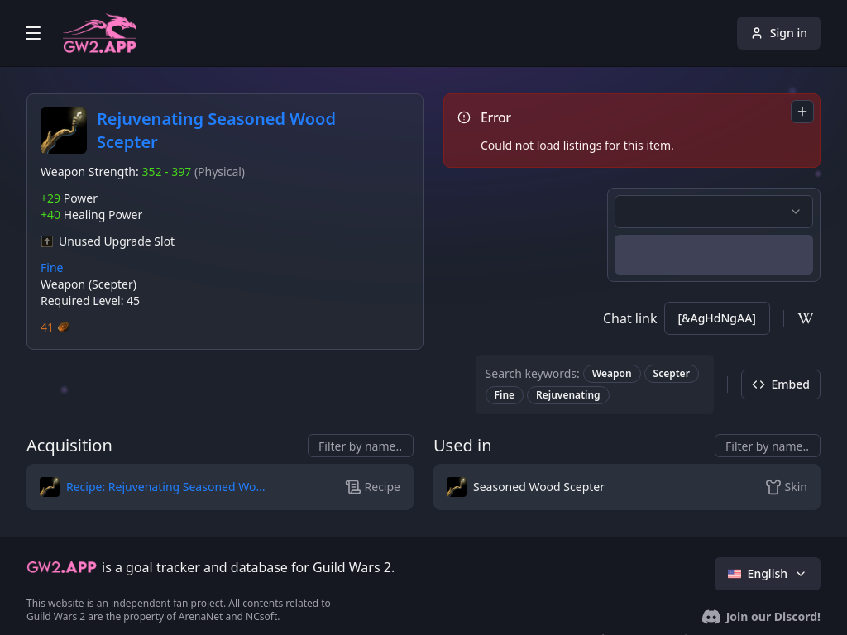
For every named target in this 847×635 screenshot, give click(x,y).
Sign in (778, 33)
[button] (155, 487)
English (767, 573)
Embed (781, 384)
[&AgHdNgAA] (717, 318)
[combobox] (802, 111)
